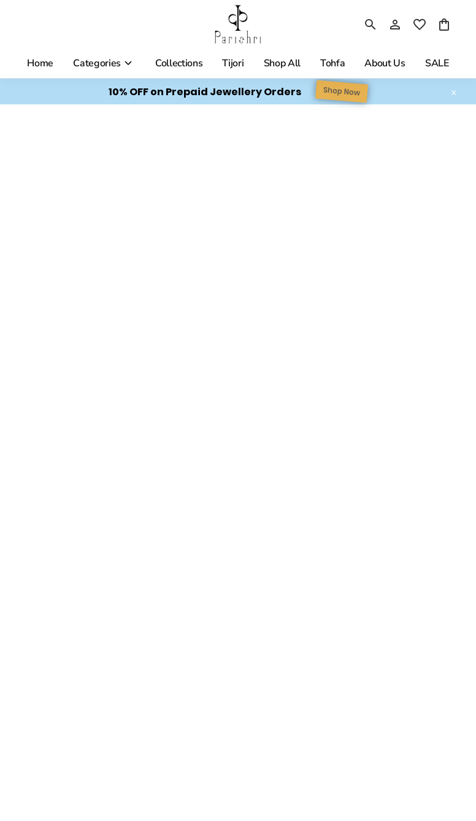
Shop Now (341, 91)
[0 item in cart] (444, 24)
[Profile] (395, 24)
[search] (370, 24)
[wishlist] (419, 24)
